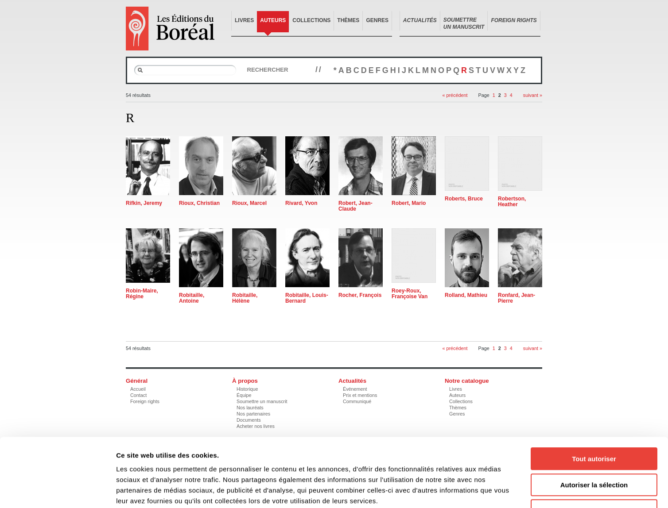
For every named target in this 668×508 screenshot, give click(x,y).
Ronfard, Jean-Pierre (516, 298)
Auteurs (273, 20)
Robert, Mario (409, 203)
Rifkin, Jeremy (144, 203)
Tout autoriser (594, 400)
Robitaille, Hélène (244, 298)
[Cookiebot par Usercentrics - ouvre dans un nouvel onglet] (57, 490)
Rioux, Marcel (249, 203)
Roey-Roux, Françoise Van (409, 294)
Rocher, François (359, 295)
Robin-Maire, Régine (142, 294)
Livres (244, 20)
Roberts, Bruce (464, 199)
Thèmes (348, 20)
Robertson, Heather (512, 202)
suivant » (532, 95)
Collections (311, 20)
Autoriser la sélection (594, 426)
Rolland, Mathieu (466, 295)
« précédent (454, 95)
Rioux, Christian (199, 203)
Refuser (594, 451)
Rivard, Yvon (301, 203)
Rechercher (267, 69)
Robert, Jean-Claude (355, 206)
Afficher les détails (488, 490)
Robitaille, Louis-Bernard (306, 298)
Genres (377, 20)
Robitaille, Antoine (191, 298)
